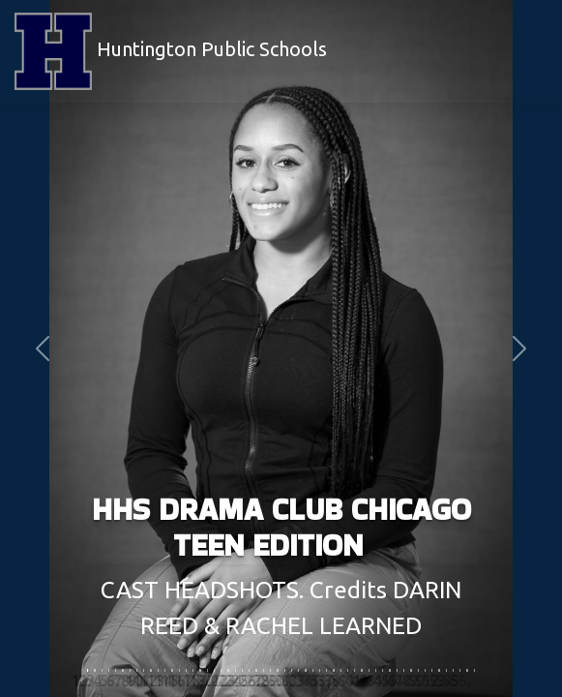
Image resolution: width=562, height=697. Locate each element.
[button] (42, 348)
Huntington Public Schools (171, 51)
